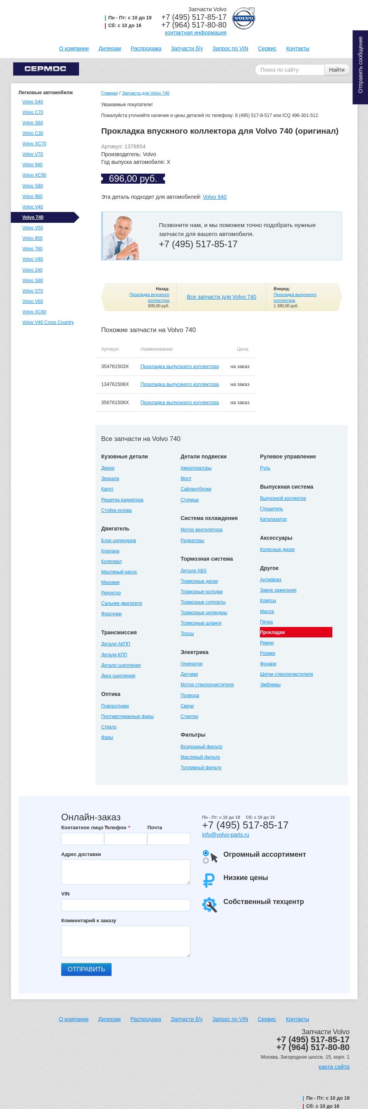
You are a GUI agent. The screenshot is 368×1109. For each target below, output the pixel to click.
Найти (337, 70)
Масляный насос (119, 572)
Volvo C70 (32, 112)
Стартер (189, 716)
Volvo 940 (32, 164)
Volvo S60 (32, 123)
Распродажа (146, 48)
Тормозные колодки (202, 591)
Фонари (268, 663)
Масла (267, 611)
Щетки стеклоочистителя (286, 674)
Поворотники (115, 706)
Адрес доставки (81, 854)
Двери (107, 468)
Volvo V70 (32, 154)
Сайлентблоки (196, 489)
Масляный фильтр (200, 757)
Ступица (190, 500)
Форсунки (111, 613)
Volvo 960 (32, 196)
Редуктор (111, 593)
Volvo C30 (32, 133)
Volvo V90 (32, 259)
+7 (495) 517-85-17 (194, 17)
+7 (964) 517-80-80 (194, 25)
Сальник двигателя (121, 603)
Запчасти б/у (187, 48)
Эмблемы (270, 684)
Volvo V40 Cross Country (48, 322)
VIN (65, 894)
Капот (107, 489)
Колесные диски (277, 549)
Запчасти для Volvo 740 (146, 93)
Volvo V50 (32, 228)
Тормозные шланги (201, 623)
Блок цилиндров (118, 540)
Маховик (110, 582)
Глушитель (271, 508)
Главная (109, 93)
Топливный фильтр (201, 767)
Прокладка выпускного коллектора (180, 366)
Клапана (110, 551)
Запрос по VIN (230, 48)
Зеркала (110, 478)
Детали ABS (193, 570)
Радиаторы (192, 540)
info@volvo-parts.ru (225, 835)
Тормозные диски (199, 581)
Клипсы (268, 600)
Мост (186, 478)
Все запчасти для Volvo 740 (221, 297)
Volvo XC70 (34, 143)
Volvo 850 (32, 238)
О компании (74, 48)
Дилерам (109, 48)
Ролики (267, 653)
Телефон (115, 827)
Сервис (267, 48)
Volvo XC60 (34, 312)
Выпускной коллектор (283, 498)
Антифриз (270, 579)
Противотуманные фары (127, 716)
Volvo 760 (32, 248)
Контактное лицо (82, 827)
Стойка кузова (116, 510)
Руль (265, 468)
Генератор (192, 663)
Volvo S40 (32, 102)
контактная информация (196, 32)
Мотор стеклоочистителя (207, 684)
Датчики (189, 674)
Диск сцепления (118, 675)
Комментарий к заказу (88, 920)
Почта (154, 827)
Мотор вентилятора (201, 529)
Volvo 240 (32, 270)
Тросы (187, 633)
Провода (190, 695)
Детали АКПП (115, 644)
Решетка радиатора (122, 500)
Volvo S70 (32, 291)
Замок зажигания (278, 590)
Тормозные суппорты (203, 602)
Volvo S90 (32, 280)
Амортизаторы (196, 468)
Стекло (109, 727)
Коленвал (111, 561)
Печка (266, 622)
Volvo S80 (32, 186)
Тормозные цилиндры (204, 612)
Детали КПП (114, 655)
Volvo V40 (32, 207)
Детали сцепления (121, 665)
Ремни (266, 643)
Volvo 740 (33, 217)
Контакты (298, 48)
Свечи (187, 706)
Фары (107, 737)
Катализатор (273, 519)
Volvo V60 (32, 301)
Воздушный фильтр (201, 746)
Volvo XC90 (34, 175)
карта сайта (333, 1067)
